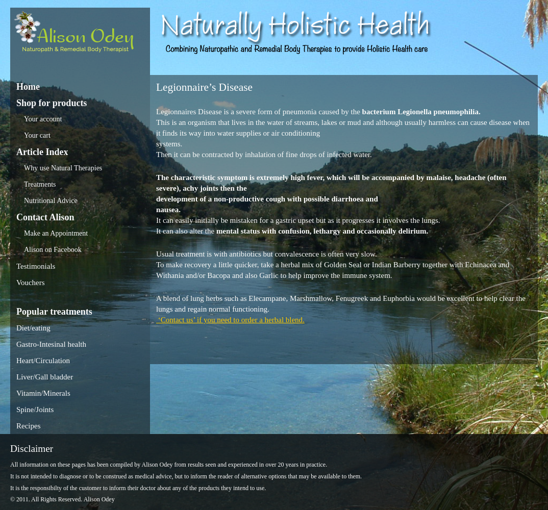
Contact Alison (45, 217)
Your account (43, 119)
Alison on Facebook (53, 249)
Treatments (40, 184)
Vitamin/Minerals (43, 393)
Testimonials (35, 266)
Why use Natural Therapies (63, 168)
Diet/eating (33, 328)
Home (28, 87)
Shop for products (51, 103)
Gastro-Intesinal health (51, 344)
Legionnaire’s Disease (204, 87)
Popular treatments (54, 312)
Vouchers (30, 282)
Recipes (28, 426)
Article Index (42, 152)
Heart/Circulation (43, 360)
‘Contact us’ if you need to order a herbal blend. (230, 320)
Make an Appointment (56, 233)
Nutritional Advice (51, 201)
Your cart (37, 135)
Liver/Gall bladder (44, 377)
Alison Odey (80, 34)
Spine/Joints (35, 409)
